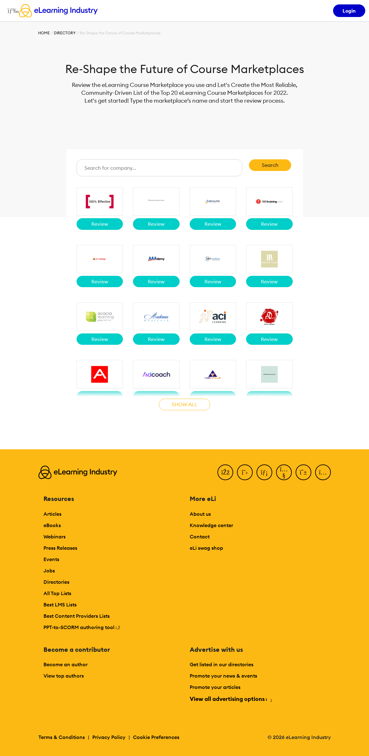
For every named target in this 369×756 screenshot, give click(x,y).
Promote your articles (215, 687)
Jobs (49, 570)
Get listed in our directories (221, 664)
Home (44, 33)
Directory (65, 33)
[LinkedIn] (264, 472)
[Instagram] (323, 472)
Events (51, 559)
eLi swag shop (206, 548)
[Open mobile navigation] (11, 10)
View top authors (63, 676)
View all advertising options (230, 698)
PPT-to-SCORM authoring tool (81, 627)
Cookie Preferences (156, 737)
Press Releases (60, 548)
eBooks (52, 525)
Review (99, 224)
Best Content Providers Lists (76, 616)
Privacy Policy (108, 737)
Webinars (54, 536)
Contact (200, 536)
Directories (56, 582)
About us (200, 514)
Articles (52, 514)
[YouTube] (284, 472)
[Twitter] (245, 472)
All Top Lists (57, 593)
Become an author (65, 664)
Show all (184, 404)
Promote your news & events (223, 676)
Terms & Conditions (61, 737)
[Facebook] (225, 472)
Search (270, 165)
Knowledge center (211, 525)
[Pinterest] (303, 472)
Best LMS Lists (60, 604)
